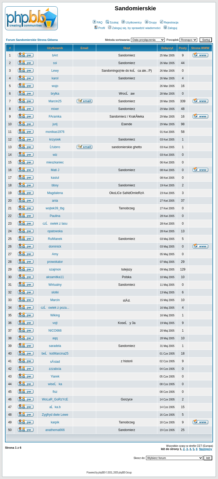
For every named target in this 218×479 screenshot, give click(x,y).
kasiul (55, 178)
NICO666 (55, 330)
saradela (55, 346)
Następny (205, 449)
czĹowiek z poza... (55, 307)
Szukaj (112, 22)
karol (55, 78)
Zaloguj (170, 28)
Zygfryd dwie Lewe (55, 415)
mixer (55, 109)
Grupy (151, 22)
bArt (55, 55)
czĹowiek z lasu (55, 223)
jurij (54, 124)
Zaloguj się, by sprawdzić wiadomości (134, 28)
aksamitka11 (55, 277)
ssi (55, 63)
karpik (55, 422)
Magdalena (55, 193)
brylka (55, 93)
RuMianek (55, 239)
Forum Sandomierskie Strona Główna (32, 39)
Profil (99, 28)
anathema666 (55, 430)
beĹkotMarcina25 (55, 353)
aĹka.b (55, 407)
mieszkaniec (55, 162)
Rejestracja (169, 22)
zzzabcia (55, 369)
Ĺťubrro (55, 147)
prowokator (55, 262)
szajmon (55, 269)
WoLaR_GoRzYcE (55, 399)
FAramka (55, 116)
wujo (55, 86)
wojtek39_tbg (55, 208)
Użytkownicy (132, 22)
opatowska (54, 231)
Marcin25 (55, 101)
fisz (55, 392)
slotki (55, 292)
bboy (55, 185)
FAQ (98, 22)
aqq (55, 338)
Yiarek (55, 376)
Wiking (55, 315)
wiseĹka (55, 384)
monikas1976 (55, 132)
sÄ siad (55, 362)
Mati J (55, 170)
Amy (55, 254)
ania (55, 200)
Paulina (55, 216)
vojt (54, 323)
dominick (55, 246)
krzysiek (55, 139)
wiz (55, 155)
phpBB (101, 472)
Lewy (55, 70)
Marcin (55, 300)
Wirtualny (55, 285)
